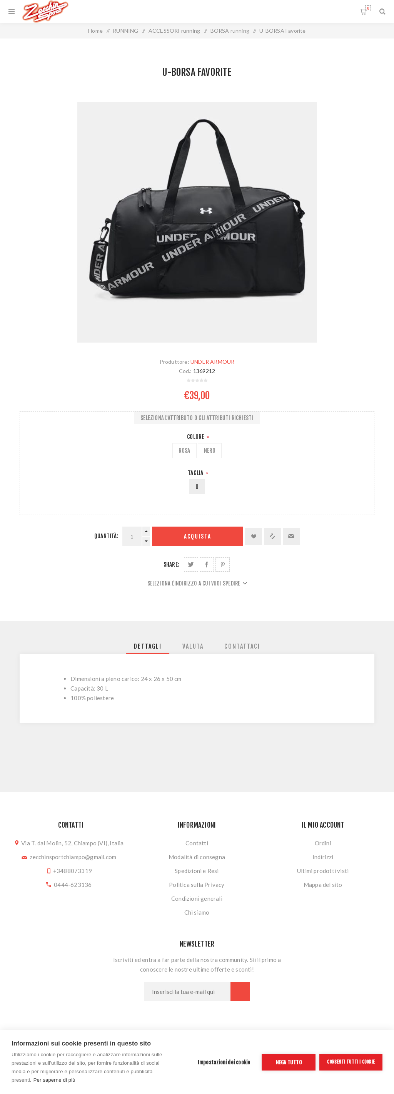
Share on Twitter (191, 564)
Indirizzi (323, 856)
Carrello (368, 8)
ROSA (184, 450)
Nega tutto (289, 1062)
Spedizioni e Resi (197, 870)
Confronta (272, 536)
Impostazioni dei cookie (224, 1062)
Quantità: (106, 536)
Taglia (196, 473)
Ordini (323, 843)
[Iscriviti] (187, 991)
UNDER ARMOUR (212, 361)
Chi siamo (197, 912)
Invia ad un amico (291, 536)
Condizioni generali (196, 898)
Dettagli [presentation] (148, 646)
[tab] (147, 646)
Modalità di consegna (197, 856)
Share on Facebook (207, 564)
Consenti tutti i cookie (351, 1062)
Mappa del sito (323, 884)
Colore (196, 436)
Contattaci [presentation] (242, 646)
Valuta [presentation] (193, 646)
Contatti (196, 843)
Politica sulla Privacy (196, 884)
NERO (210, 450)
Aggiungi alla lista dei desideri (253, 536)
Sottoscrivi (240, 991)
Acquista (197, 536)
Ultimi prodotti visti (323, 870)
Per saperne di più (54, 1080)
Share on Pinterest (222, 564)
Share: (171, 564)
